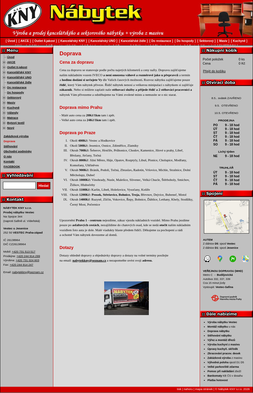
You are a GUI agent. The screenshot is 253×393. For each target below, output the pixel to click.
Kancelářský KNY (19, 72)
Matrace (12, 117)
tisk (179, 389)
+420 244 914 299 (28, 256)
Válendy (12, 112)
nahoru (188, 389)
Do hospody (15, 92)
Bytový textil (15, 122)
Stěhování (11, 146)
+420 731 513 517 (23, 251)
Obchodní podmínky (18, 151)
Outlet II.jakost (17, 67)
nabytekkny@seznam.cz (28, 272)
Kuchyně (13, 107)
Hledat (44, 185)
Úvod (10, 57)
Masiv (11, 102)
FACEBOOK (12, 166)
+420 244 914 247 (21, 264)
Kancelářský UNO (19, 77)
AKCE (11, 62)
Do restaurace (16, 87)
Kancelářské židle (19, 82)
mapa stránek (204, 389)
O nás (8, 156)
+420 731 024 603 (27, 260)
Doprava (9, 141)
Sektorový (14, 97)
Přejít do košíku (214, 71)
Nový (10, 127)
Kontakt (9, 161)
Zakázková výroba (16, 136)
